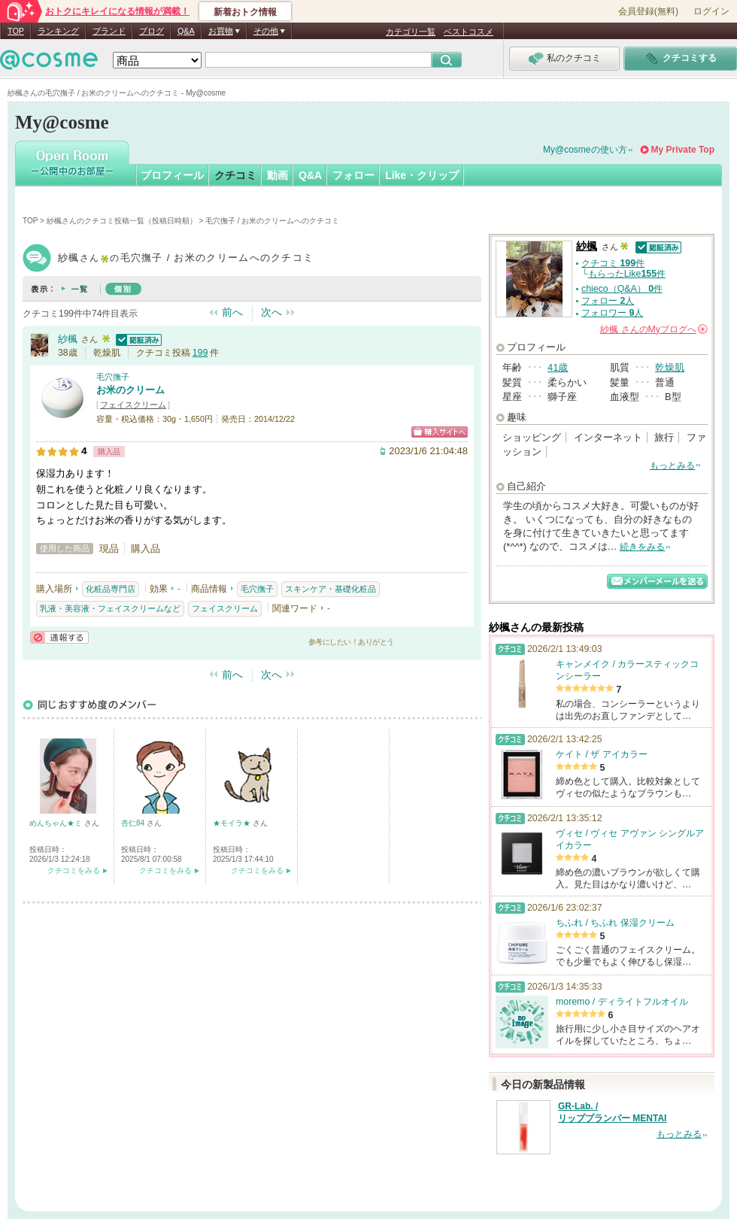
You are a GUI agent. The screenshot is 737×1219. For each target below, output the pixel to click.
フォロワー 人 (612, 313)
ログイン (711, 11)
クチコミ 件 (612, 263)
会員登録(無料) (648, 11)
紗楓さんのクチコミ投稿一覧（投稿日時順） (122, 221)
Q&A (186, 30)
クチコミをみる (73, 870)
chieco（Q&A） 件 (622, 289)
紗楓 (67, 338)
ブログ (151, 30)
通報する (59, 637)
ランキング (58, 30)
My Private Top (682, 149)
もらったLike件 (627, 273)
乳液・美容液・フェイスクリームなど (110, 608)
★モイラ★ (233, 823)
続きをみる (642, 546)
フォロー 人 (607, 301)
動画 (277, 175)
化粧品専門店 (110, 588)
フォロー (353, 175)
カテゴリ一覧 (410, 31)
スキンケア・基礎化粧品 (330, 588)
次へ (271, 312)
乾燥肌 (669, 367)
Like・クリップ (422, 175)
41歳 (557, 367)
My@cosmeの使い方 (585, 149)
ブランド (109, 30)
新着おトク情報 (245, 12)
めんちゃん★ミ (56, 823)
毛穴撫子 (112, 376)
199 (200, 352)
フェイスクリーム (133, 404)
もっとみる (672, 465)
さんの (654, 329)
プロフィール (172, 175)
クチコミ (235, 175)
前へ (232, 312)
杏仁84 (134, 823)
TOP (16, 30)
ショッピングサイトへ (439, 432)
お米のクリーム (130, 390)
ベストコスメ (468, 31)
